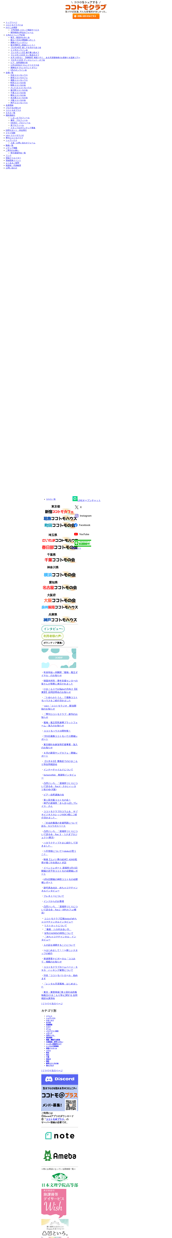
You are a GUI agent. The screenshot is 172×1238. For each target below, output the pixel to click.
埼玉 (47, 1055)
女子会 (48, 1022)
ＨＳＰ (48, 1027)
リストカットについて (55, 925)
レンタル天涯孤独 (52, 1046)
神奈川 (48, 1059)
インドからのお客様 (54, 901)
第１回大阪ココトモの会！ (57, 800)
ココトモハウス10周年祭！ (57, 731)
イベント (49, 1016)
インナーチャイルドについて (58, 769)
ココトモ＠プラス (55, 1119)
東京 (47, 1052)
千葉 (47, 1057)
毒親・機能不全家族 (53, 1040)
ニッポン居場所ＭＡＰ (54, 1044)
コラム (48, 1050)
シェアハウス (50, 1018)
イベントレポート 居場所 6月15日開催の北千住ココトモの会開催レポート (59, 871)
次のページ (57, 1003)
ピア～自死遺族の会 (54, 794)
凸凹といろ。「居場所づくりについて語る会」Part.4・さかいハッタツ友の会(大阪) (59, 786)
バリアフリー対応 (52, 1031)
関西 (47, 1061)
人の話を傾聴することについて (59, 945)
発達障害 (49, 1025)
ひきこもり (50, 1020)
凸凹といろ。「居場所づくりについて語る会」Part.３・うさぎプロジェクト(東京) (59, 834)
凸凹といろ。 (50, 906)
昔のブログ (50, 1065)
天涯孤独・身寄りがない (54, 1042)
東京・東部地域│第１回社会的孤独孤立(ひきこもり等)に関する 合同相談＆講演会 (59, 995)
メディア (49, 1033)
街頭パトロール (51, 1048)
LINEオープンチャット (87, 500)
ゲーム (48, 1029)
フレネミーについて (54, 896)
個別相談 (49, 1037)
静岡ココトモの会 (52, 1063)
